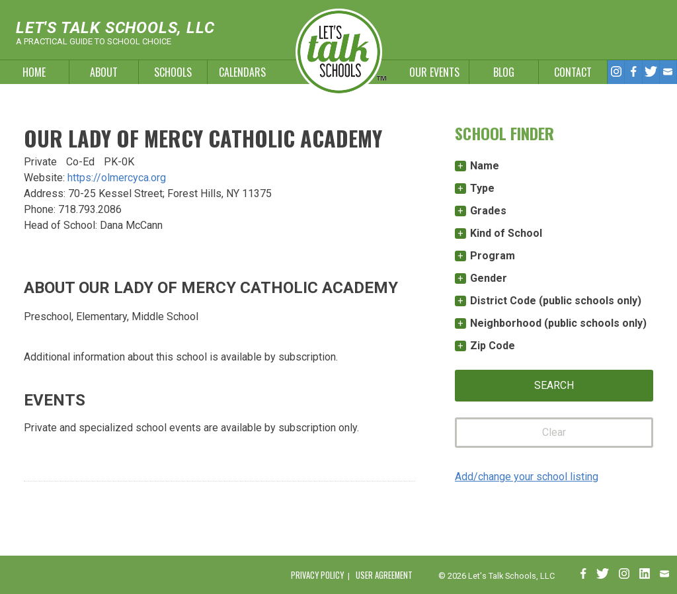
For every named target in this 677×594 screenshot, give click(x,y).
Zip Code (492, 345)
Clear (554, 432)
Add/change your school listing (526, 476)
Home (34, 72)
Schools (173, 72)
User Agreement (384, 575)
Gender (488, 278)
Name (484, 165)
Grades (488, 210)
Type (482, 188)
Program (492, 255)
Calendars (242, 72)
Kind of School (506, 233)
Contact (573, 72)
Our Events (434, 72)
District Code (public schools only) (555, 300)
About (104, 72)
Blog (503, 72)
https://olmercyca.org (116, 177)
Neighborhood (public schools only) (558, 323)
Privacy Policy (317, 575)
